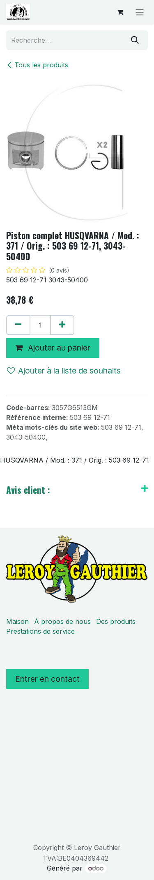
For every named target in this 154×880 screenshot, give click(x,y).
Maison (17, 621)
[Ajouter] (62, 325)
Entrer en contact (47, 679)
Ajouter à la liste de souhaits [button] (64, 371)
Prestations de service (40, 631)
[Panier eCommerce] (120, 12)
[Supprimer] (18, 325)
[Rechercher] (135, 40)
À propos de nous (62, 621)
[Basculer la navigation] (139, 12)
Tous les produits (37, 65)
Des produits (116, 621)
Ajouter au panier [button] (52, 348)
